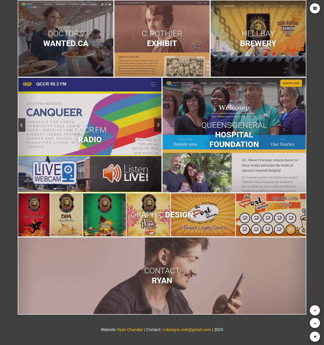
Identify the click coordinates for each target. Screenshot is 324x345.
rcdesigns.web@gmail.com (186, 329)
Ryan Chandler (130, 329)
